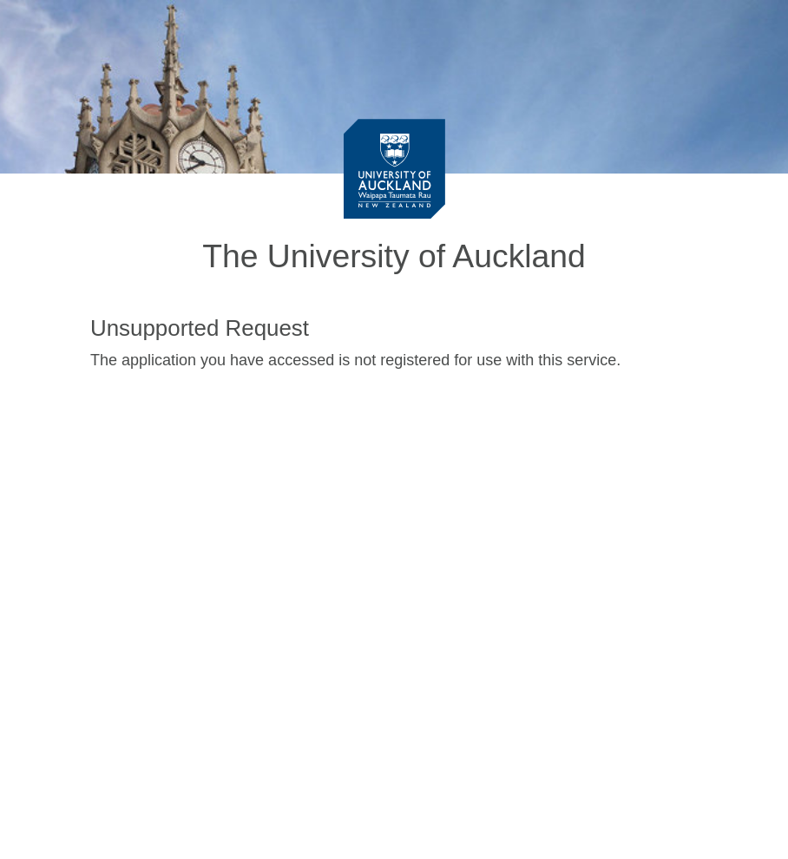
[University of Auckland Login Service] (394, 168)
